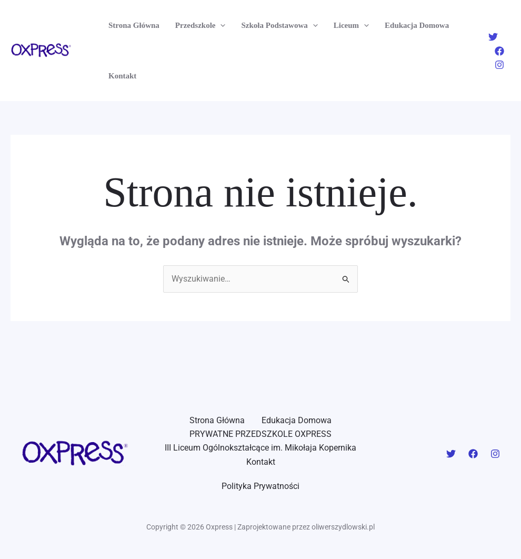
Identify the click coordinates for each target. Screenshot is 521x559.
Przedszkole (200, 25)
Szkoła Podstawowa (279, 25)
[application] (220, 25)
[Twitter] (493, 37)
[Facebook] (499, 51)
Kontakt (122, 76)
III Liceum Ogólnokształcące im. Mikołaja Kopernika (260, 448)
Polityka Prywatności (260, 486)
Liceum (351, 25)
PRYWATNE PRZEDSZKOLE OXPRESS (260, 434)
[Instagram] (499, 64)
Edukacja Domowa (417, 25)
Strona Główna (133, 25)
